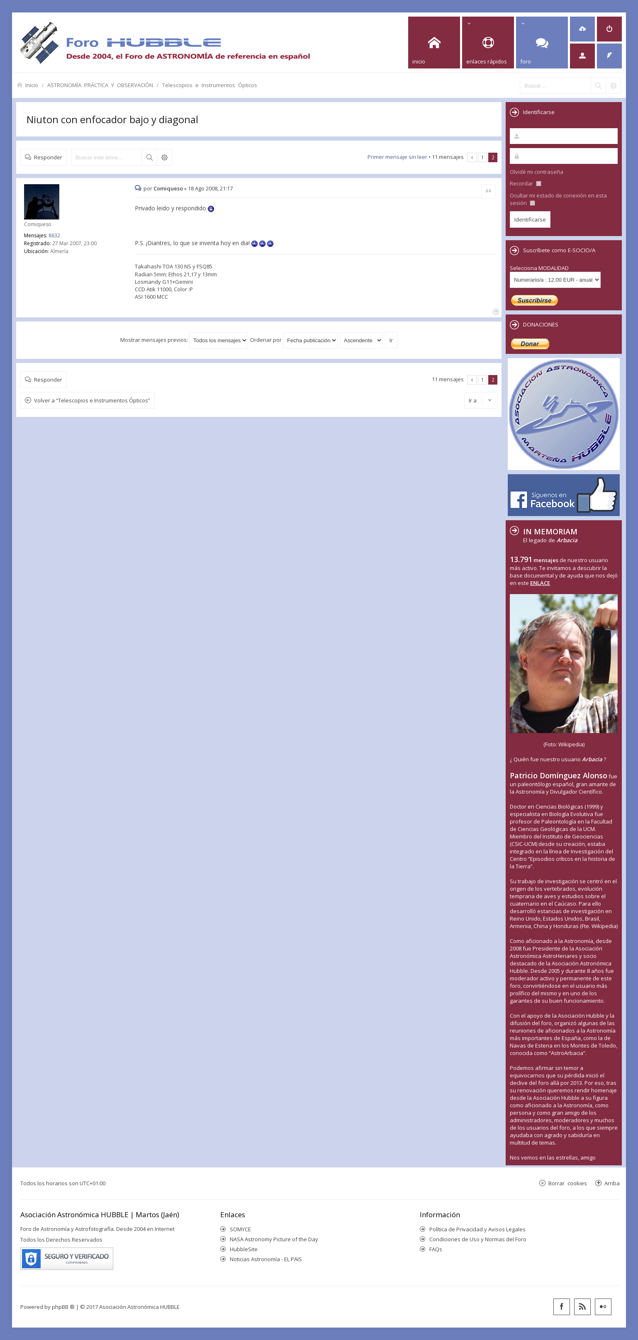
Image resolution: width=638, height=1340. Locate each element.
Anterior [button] (472, 157)
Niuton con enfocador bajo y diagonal (112, 119)
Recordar (525, 183)
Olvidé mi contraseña (536, 171)
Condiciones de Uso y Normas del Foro (477, 1239)
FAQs (435, 1249)
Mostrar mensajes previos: (184, 340)
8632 (54, 235)
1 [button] (482, 157)
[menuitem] (582, 29)
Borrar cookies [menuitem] (567, 1183)
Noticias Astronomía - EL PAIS (266, 1259)
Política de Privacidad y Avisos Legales (477, 1229)
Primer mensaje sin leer (397, 157)
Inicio (31, 85)
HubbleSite (244, 1249)
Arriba (612, 1183)
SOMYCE (240, 1229)
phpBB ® (63, 1307)
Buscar (149, 157)
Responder (48, 157)
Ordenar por (294, 340)
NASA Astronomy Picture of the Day (274, 1239)
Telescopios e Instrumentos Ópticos (209, 85)
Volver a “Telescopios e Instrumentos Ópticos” (92, 400)
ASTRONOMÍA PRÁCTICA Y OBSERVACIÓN (100, 85)
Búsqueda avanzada (164, 157)
